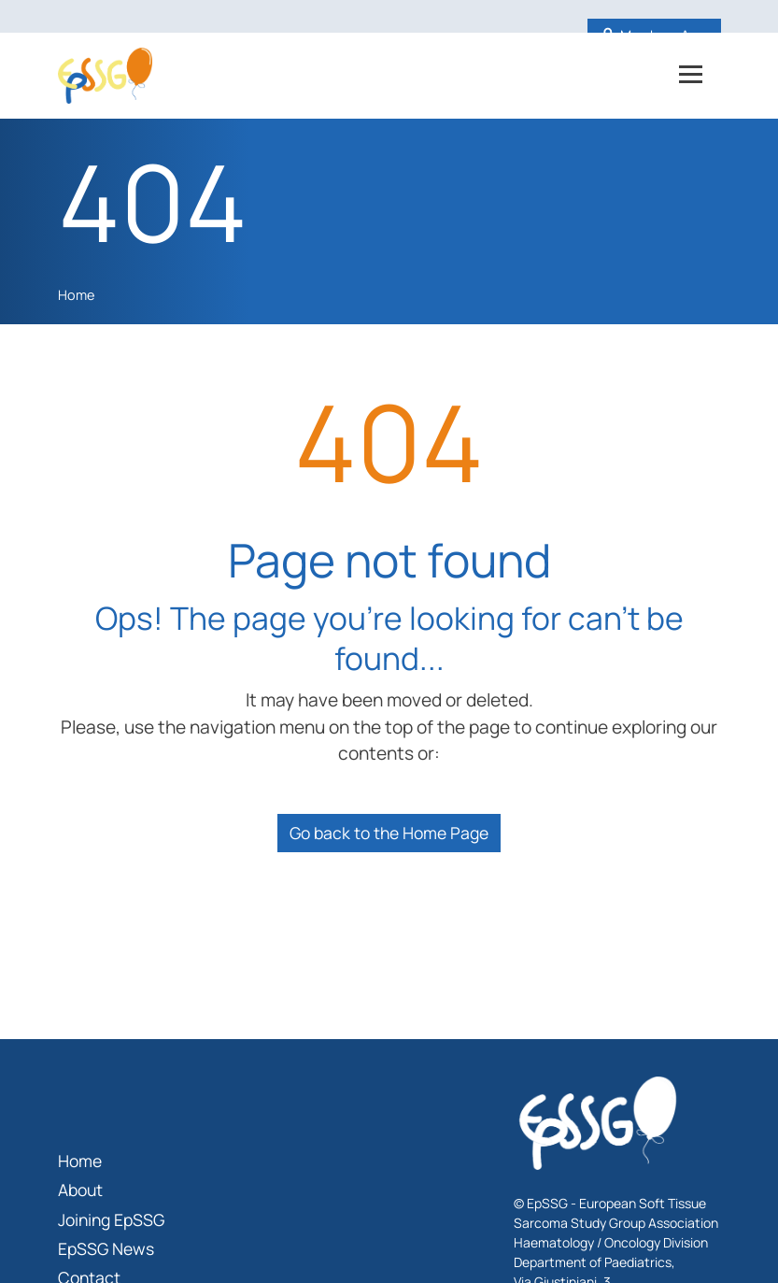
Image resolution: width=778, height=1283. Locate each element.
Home (76, 295)
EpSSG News (106, 1248)
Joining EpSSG (111, 1219)
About (80, 1189)
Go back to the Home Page (389, 832)
